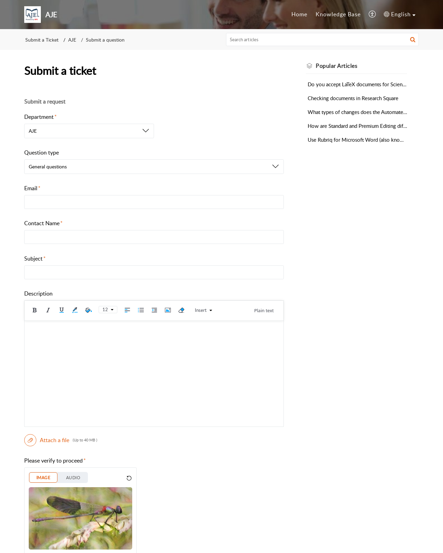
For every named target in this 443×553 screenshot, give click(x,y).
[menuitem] (299, 15)
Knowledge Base (338, 14)
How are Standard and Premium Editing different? (357, 125)
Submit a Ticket (41, 39)
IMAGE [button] (43, 478)
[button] (372, 15)
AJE (72, 39)
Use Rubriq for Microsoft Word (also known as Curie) (357, 139)
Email (32, 188)
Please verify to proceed (55, 460)
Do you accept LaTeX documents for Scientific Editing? (357, 84)
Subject (35, 258)
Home (299, 14)
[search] (322, 39)
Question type (41, 152)
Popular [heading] (336, 66)
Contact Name (43, 223)
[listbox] (89, 131)
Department (40, 117)
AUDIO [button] (73, 478)
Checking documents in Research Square (353, 98)
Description (38, 293)
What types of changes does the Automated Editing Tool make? (357, 111)
